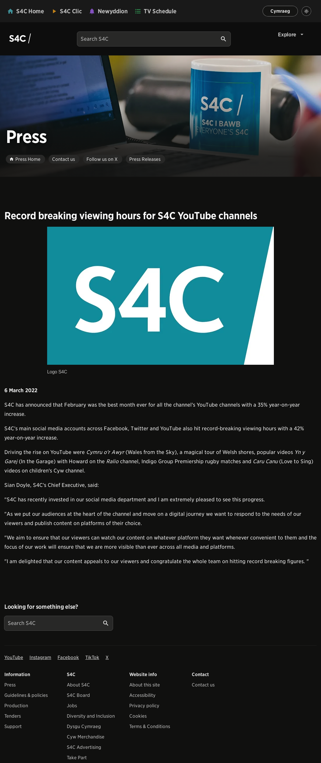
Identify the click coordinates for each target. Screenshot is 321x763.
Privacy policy (144, 705)
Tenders (12, 716)
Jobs (72, 705)
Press (10, 685)
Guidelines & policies (26, 695)
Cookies (138, 716)
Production (16, 705)
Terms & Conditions (149, 726)
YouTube (13, 657)
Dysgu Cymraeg (84, 726)
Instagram (40, 657)
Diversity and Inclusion (91, 716)
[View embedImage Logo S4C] (160, 301)
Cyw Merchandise (85, 737)
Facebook (68, 657)
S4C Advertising (84, 747)
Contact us (203, 685)
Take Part (77, 757)
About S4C (78, 685)
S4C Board (78, 695)
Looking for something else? (41, 606)
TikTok (92, 657)
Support (13, 726)
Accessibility (142, 695)
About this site (144, 685)
